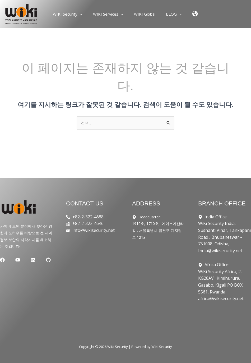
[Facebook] (2, 260)
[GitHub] (35, 260)
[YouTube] (13, 260)
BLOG (171, 14)
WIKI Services (111, 14)
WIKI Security (73, 14)
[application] (85, 14)
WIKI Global (144, 14)
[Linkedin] (24, 260)
